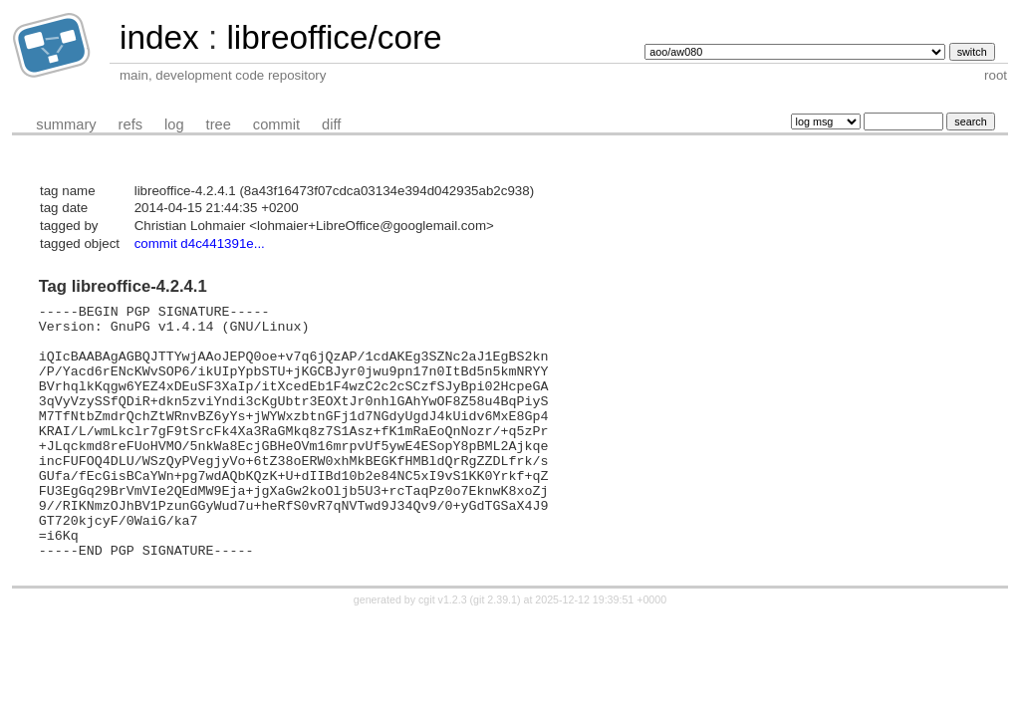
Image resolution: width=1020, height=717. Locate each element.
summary (66, 124)
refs (130, 124)
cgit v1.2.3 (442, 650)
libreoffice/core (333, 37)
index (159, 37)
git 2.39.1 (495, 650)
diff (331, 124)
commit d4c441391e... (199, 243)
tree (218, 124)
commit (276, 124)
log (174, 124)
